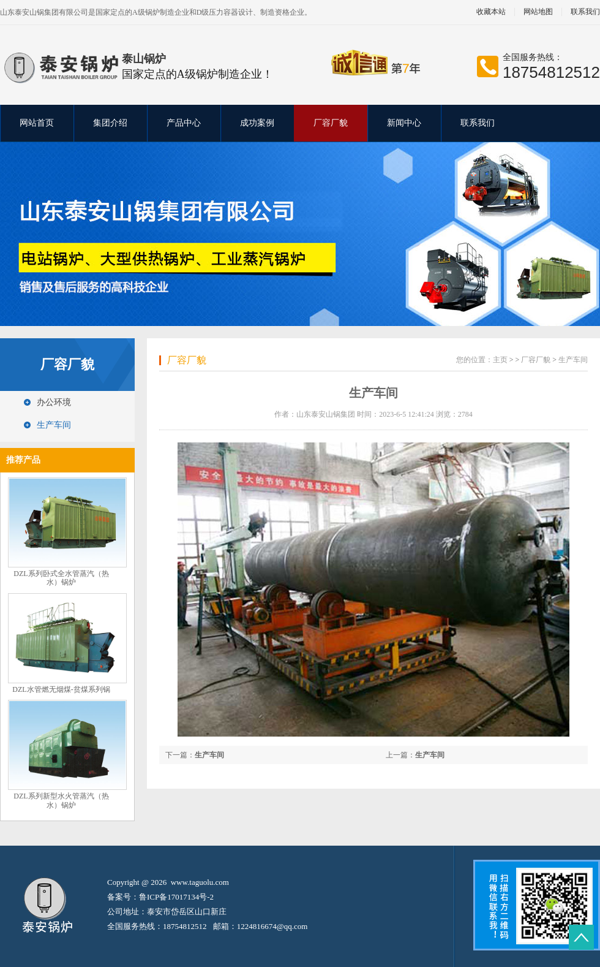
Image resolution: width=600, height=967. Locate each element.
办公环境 (54, 402)
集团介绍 (110, 122)
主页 (500, 359)
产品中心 (184, 122)
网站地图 (538, 12)
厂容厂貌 (330, 122)
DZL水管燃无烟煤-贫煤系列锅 (61, 689)
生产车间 (54, 425)
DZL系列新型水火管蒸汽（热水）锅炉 (60, 801)
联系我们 (477, 122)
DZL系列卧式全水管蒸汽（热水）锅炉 (60, 578)
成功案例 (257, 122)
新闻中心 (404, 122)
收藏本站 (491, 12)
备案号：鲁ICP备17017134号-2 (160, 896)
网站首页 (37, 122)
